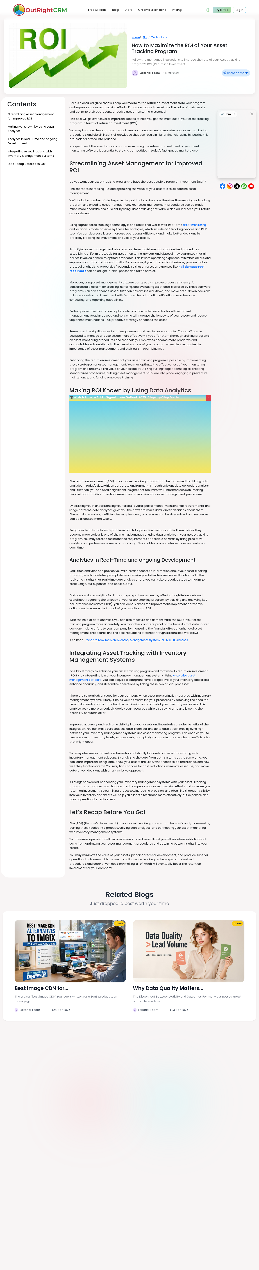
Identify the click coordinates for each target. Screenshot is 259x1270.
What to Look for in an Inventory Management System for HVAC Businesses (139, 640)
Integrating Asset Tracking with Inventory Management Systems (31, 153)
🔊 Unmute (228, 114)
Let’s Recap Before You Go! (27, 164)
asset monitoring (195, 225)
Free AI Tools (97, 10)
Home (136, 37)
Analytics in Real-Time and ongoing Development (32, 141)
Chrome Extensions (152, 10)
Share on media (235, 73)
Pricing (176, 10)
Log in (239, 10)
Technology (160, 37)
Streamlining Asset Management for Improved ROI (31, 116)
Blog (115, 10)
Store (128, 10)
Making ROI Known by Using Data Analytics (31, 129)
